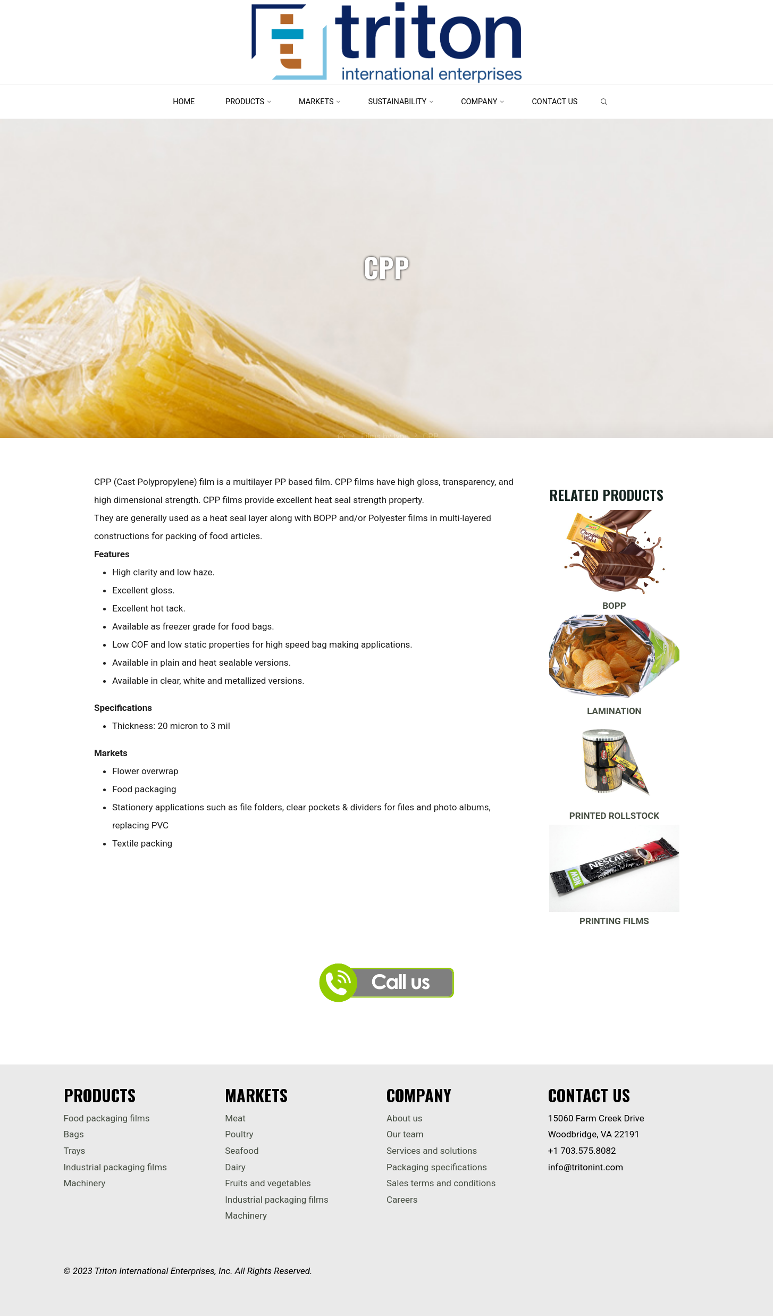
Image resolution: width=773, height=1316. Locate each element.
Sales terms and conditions (440, 1183)
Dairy (235, 1167)
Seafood (241, 1150)
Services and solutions (431, 1150)
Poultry (239, 1134)
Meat (235, 1118)
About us (404, 1118)
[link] (604, 102)
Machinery (85, 1183)
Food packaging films (107, 1118)
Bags (74, 1134)
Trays (75, 1150)
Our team (405, 1134)
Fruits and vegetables (267, 1183)
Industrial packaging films (115, 1167)
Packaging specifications (436, 1167)
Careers (401, 1199)
